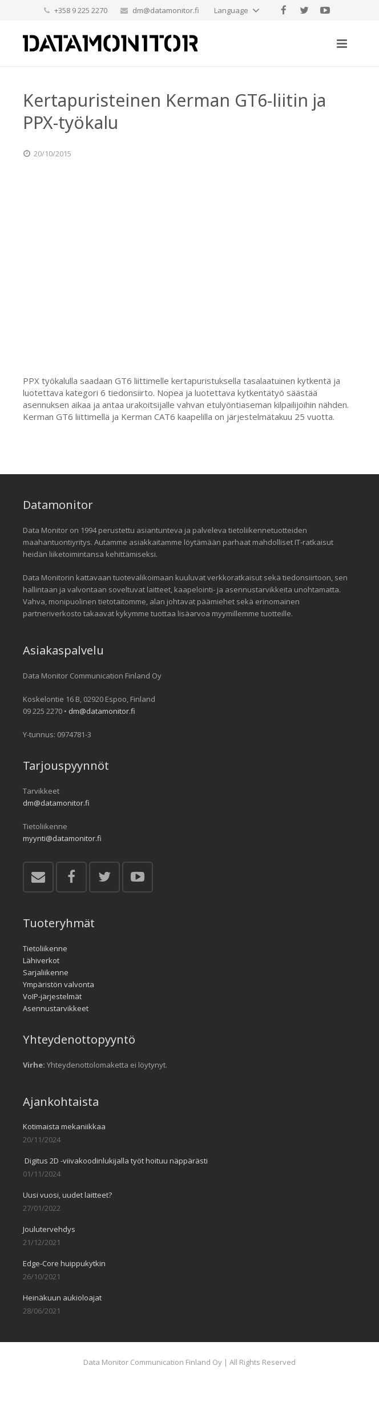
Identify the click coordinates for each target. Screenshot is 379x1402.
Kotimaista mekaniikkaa (64, 1126)
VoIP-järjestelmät (52, 996)
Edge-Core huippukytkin (64, 1263)
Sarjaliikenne (45, 972)
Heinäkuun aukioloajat (62, 1297)
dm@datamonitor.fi (165, 10)
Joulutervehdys (49, 1229)
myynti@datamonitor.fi (62, 838)
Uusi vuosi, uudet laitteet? (67, 1195)
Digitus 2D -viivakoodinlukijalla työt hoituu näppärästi (115, 1160)
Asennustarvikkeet (55, 1008)
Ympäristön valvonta (58, 984)
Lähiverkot (41, 960)
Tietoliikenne (45, 948)
